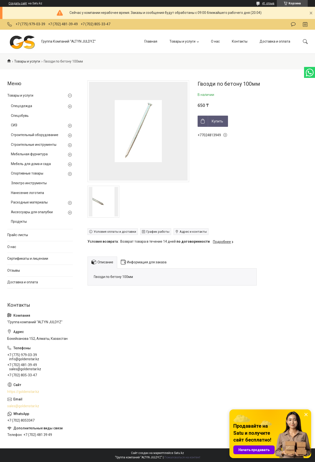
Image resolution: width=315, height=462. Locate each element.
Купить (217, 121)
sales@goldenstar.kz (23, 406)
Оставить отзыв (293, 24)
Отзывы (13, 270)
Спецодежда (21, 106)
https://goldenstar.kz (23, 392)
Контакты (239, 41)
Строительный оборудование (34, 135)
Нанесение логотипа (27, 193)
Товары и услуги (182, 41)
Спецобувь (20, 116)
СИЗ (14, 125)
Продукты (19, 221)
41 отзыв (268, 3)
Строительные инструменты (33, 145)
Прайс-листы (17, 235)
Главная (150, 41)
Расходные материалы (29, 202)
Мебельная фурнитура (29, 154)
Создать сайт (18, 3)
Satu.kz (179, 453)
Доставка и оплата (275, 41)
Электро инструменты (29, 183)
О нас (215, 41)
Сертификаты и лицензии (27, 258)
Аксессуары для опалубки (32, 212)
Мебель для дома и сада (31, 164)
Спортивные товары (27, 173)
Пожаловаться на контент (182, 457)
